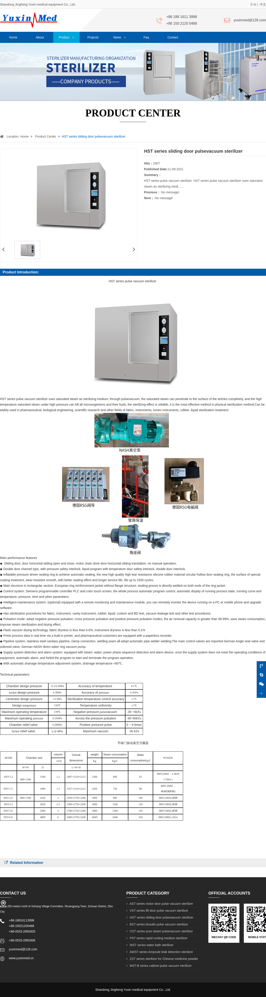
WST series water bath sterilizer (149, 945)
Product (66, 37)
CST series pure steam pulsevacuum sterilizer (159, 931)
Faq (146, 37)
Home (13, 37)
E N (253, 4)
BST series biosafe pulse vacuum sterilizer (157, 924)
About (40, 37)
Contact (172, 37)
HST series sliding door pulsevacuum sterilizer (90, 136)
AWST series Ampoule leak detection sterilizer (159, 952)
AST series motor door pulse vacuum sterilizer (159, 903)
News (119, 37)
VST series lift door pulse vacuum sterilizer (157, 910)
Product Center (42, 136)
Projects (93, 37)
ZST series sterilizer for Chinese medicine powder (162, 959)
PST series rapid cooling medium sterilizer (157, 938)
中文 (263, 4)
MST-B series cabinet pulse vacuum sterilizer (159, 965)
